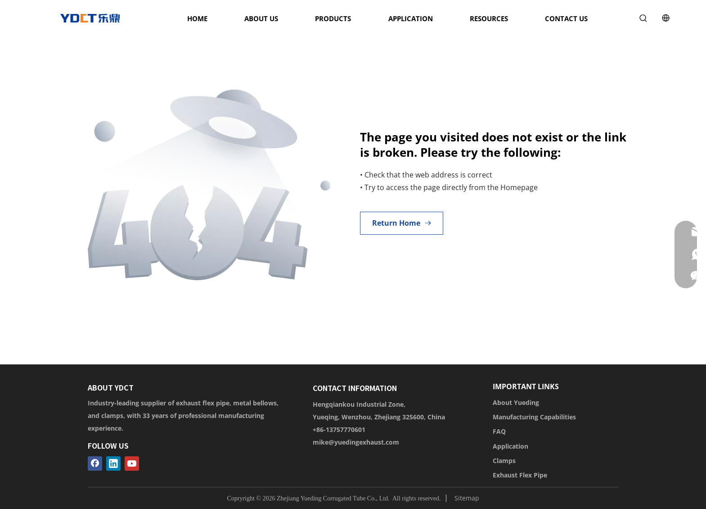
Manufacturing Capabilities (534, 417)
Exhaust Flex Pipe (520, 475)
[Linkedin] (113, 463)
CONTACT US (566, 18)
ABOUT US (261, 18)
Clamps (504, 460)
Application (510, 446)
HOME (197, 18)
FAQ (499, 431)
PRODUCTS (333, 18)
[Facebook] (95, 463)
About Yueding (516, 402)
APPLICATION (410, 18)
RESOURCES (489, 18)
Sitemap (466, 498)
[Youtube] (132, 463)
